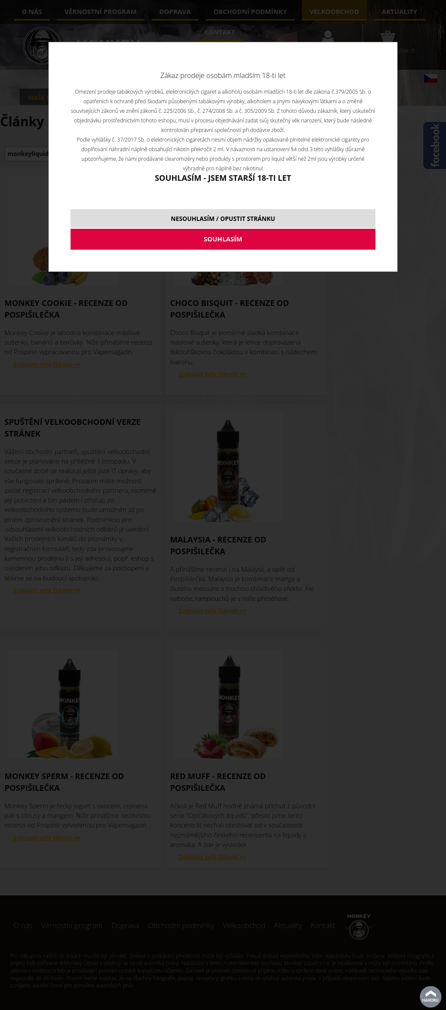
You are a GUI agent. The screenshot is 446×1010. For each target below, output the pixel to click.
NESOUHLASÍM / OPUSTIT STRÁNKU (223, 218)
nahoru (431, 997)
